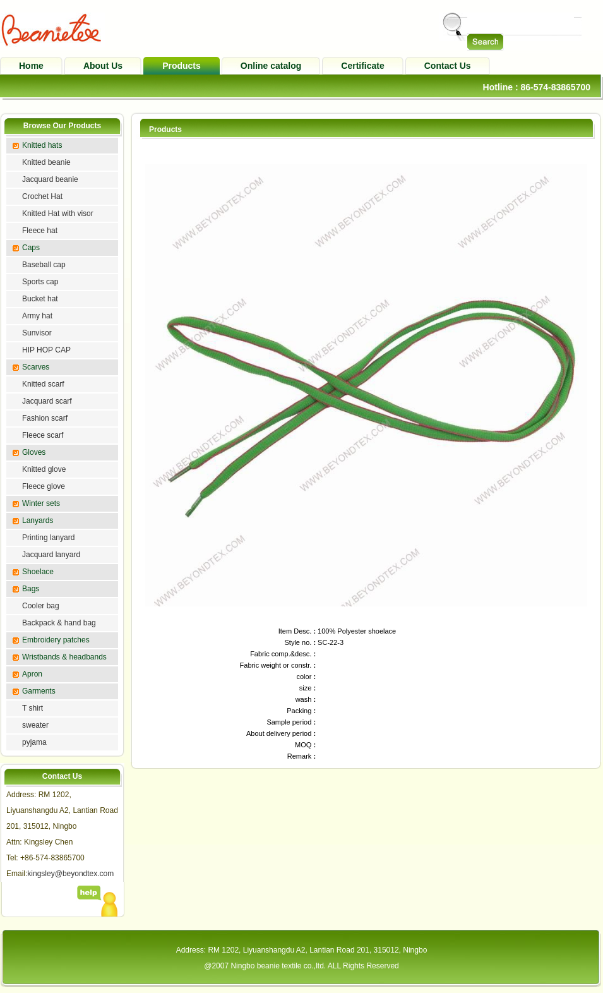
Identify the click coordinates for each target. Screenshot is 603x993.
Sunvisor (37, 332)
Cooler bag (40, 605)
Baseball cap (44, 264)
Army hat (37, 315)
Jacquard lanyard (51, 554)
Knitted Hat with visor (57, 213)
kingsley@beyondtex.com (70, 873)
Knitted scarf (43, 384)
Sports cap (40, 281)
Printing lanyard (48, 537)
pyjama (34, 742)
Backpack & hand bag (59, 622)
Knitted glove (44, 469)
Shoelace (38, 571)
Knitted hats (42, 145)
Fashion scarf (45, 418)
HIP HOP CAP (46, 350)
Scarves (35, 367)
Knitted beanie (46, 162)
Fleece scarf (42, 435)
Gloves (33, 452)
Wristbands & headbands (64, 657)
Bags (30, 588)
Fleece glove (43, 486)
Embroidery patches (56, 639)
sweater (35, 725)
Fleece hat (39, 230)
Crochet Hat (42, 196)
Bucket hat (40, 298)
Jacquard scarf (47, 401)
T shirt (32, 708)
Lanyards (37, 520)
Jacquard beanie (50, 179)
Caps (31, 247)
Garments (39, 691)
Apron (32, 674)
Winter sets (41, 503)
